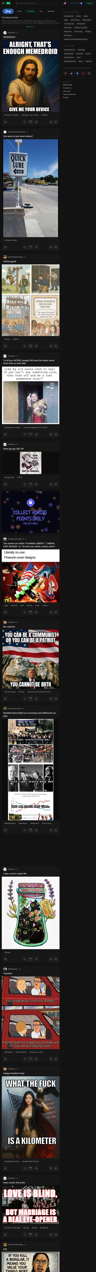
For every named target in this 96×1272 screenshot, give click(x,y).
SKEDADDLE (9, 37)
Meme (16, 339)
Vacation (68, 31)
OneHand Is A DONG (13, 427)
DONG (45, 115)
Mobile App (67, 85)
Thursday (79, 31)
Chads (30, 605)
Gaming (81, 50)
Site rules (66, 91)
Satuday (68, 35)
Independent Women (31, 1161)
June (86, 16)
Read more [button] (30, 27)
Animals (80, 54)
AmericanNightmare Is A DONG (36, 427)
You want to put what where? (18, 136)
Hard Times (47, 823)
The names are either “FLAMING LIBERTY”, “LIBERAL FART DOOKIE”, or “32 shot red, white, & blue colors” (29, 545)
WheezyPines (10, 969)
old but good (9, 261)
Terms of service (69, 94)
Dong (35, 1228)
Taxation (7, 973)
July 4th (15, 605)
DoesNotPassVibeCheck (14, 132)
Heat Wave (87, 20)
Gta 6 (89, 54)
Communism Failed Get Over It (39, 692)
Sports (89, 61)
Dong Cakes (10, 477)
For (23, 605)
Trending (30, 11)
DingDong (44, 1228)
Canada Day (69, 24)
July (7, 605)
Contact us (67, 88)
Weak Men (35, 823)
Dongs (8, 952)
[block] (56, 122)
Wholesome (69, 57)
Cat (79, 57)
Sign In (90, 3)
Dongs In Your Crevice (31, 115)
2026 (79, 16)
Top (41, 11)
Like (37, 605)
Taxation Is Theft (37, 1052)
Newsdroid (69, 16)
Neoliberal (23, 823)
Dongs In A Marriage (13, 1228)
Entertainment (70, 61)
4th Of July (75, 20)
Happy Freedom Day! (13, 1073)
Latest (19, 11)
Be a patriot (9, 626)
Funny (8, 339)
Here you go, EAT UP (13, 448)
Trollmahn (9, 622)
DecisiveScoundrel (12, 708)
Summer (68, 27)
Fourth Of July (11, 692)
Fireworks (9, 1052)
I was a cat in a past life (15, 873)
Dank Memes (70, 50)
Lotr (81, 61)
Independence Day (12, 1161)
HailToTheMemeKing (13, 257)
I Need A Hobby (11, 240)
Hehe (45, 605)
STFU (20, 477)
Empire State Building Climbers (76, 39)
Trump (22, 692)
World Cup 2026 (81, 27)
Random (51, 11)
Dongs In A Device (12, 115)
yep (5, 1249)
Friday (88, 31)
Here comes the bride (14, 1182)
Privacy (66, 97)
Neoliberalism (11, 823)
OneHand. (9, 32)
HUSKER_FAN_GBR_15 (13, 539)
